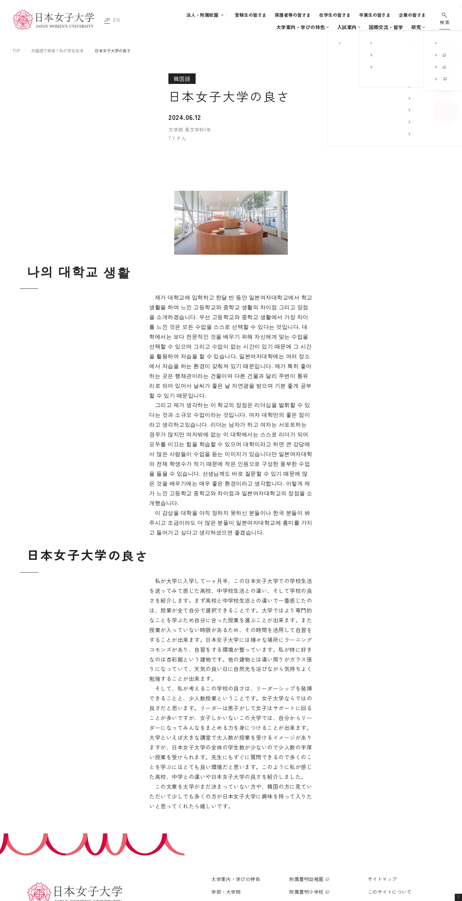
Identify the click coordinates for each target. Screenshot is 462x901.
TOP (16, 50)
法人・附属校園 (202, 15)
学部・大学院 (206, 27)
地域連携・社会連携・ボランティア (250, 833)
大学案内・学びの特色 (159, 27)
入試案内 (245, 27)
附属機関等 (301, 838)
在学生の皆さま (335, 15)
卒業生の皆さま (375, 15)
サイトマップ (382, 762)
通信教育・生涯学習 (398, 27)
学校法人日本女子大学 (313, 812)
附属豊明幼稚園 (306, 762)
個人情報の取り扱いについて (399, 787)
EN (116, 19)
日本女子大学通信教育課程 (318, 825)
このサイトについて (390, 775)
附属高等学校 (304, 800)
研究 (363, 27)
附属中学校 (301, 787)
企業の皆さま (412, 15)
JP (107, 19)
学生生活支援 (229, 812)
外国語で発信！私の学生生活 (57, 50)
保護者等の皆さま (293, 15)
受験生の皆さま (250, 15)
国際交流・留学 (332, 27)
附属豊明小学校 (306, 775)
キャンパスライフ (282, 27)
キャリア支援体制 (233, 822)
